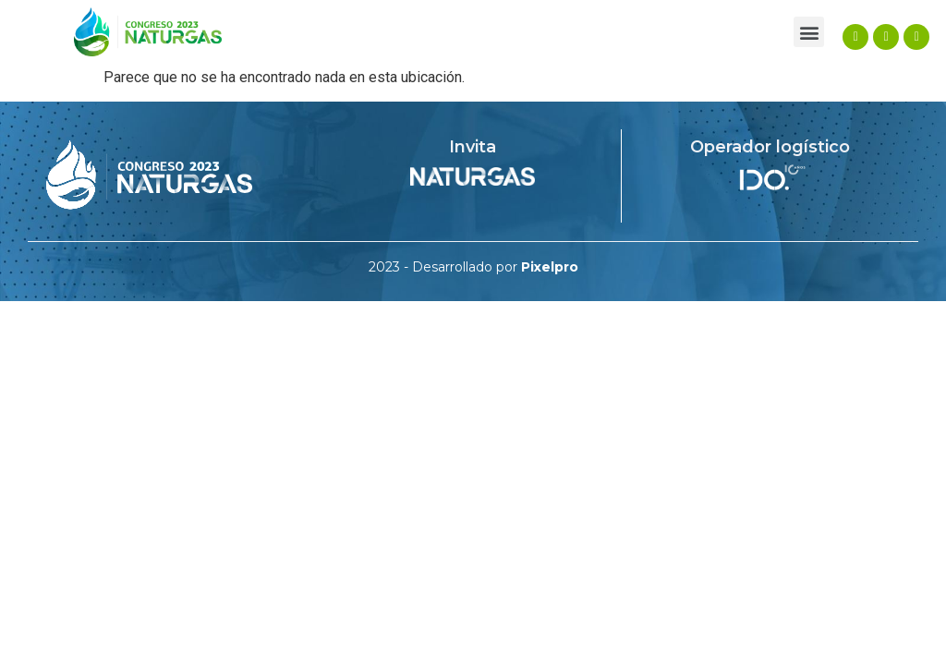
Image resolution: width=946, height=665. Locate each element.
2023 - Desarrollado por (473, 267)
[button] (809, 32)
